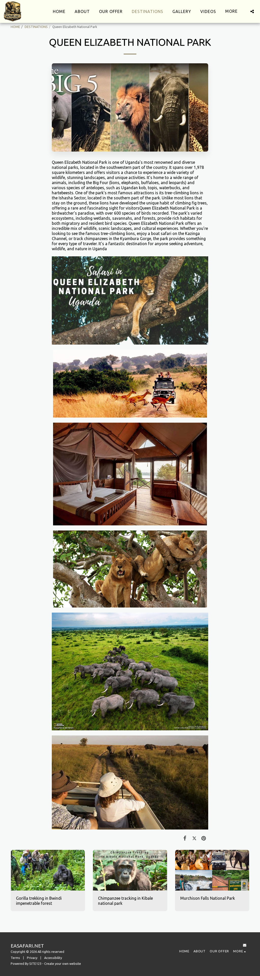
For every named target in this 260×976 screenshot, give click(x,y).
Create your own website (62, 963)
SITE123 (35, 963)
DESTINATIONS (36, 26)
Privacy (32, 957)
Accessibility (53, 957)
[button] (252, 11)
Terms (15, 957)
